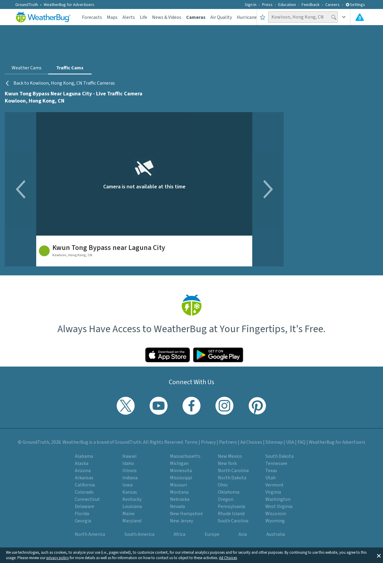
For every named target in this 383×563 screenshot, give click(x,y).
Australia (275, 534)
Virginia (273, 492)
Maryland (131, 521)
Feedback (311, 5)
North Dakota (232, 477)
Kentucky (132, 499)
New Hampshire (186, 513)
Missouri (178, 485)
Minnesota (181, 470)
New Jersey (181, 521)
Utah (270, 477)
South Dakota (279, 456)
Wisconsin (275, 513)
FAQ (301, 442)
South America (139, 534)
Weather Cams (27, 68)
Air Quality (221, 17)
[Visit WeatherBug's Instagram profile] (224, 406)
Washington (278, 499)
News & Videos (166, 17)
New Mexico (230, 456)
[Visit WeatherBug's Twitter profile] (126, 406)
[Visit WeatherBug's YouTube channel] (159, 406)
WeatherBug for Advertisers (69, 5)
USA (290, 442)
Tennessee (276, 463)
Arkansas (84, 477)
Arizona (83, 470)
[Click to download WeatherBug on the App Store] (167, 354)
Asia (242, 534)
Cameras (196, 17)
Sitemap (274, 442)
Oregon (225, 499)
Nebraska (179, 499)
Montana (179, 492)
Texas (271, 470)
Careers (332, 5)
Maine (128, 513)
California (85, 485)
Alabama (84, 456)
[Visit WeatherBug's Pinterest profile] (257, 406)
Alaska (81, 463)
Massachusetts (185, 456)
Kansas (129, 492)
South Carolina (233, 521)
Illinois (129, 470)
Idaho (128, 463)
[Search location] (303, 17)
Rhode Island (231, 513)
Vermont (274, 485)
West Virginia (278, 506)
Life (143, 17)
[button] (379, 555)
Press (267, 5)
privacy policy (57, 558)
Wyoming (275, 521)
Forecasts (92, 17)
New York (227, 463)
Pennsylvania (231, 506)
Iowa (127, 485)
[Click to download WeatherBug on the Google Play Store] (218, 354)
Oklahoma (228, 492)
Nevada (177, 506)
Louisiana (132, 506)
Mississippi (181, 477)
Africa (179, 534)
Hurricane (247, 17)
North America (90, 534)
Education (287, 5)
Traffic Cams (69, 68)
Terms (191, 442)
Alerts (128, 17)
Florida (82, 513)
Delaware (84, 506)
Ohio (223, 485)
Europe (212, 534)
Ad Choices (228, 558)
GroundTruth (26, 5)
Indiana (130, 477)
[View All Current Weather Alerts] (359, 17)
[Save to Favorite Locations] (262, 17)
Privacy (208, 442)
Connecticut (87, 499)
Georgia (83, 521)
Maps (112, 17)
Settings (355, 5)
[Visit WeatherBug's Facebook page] (191, 406)
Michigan (179, 463)
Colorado (84, 492)
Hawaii (129, 456)
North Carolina (233, 470)
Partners (228, 442)
